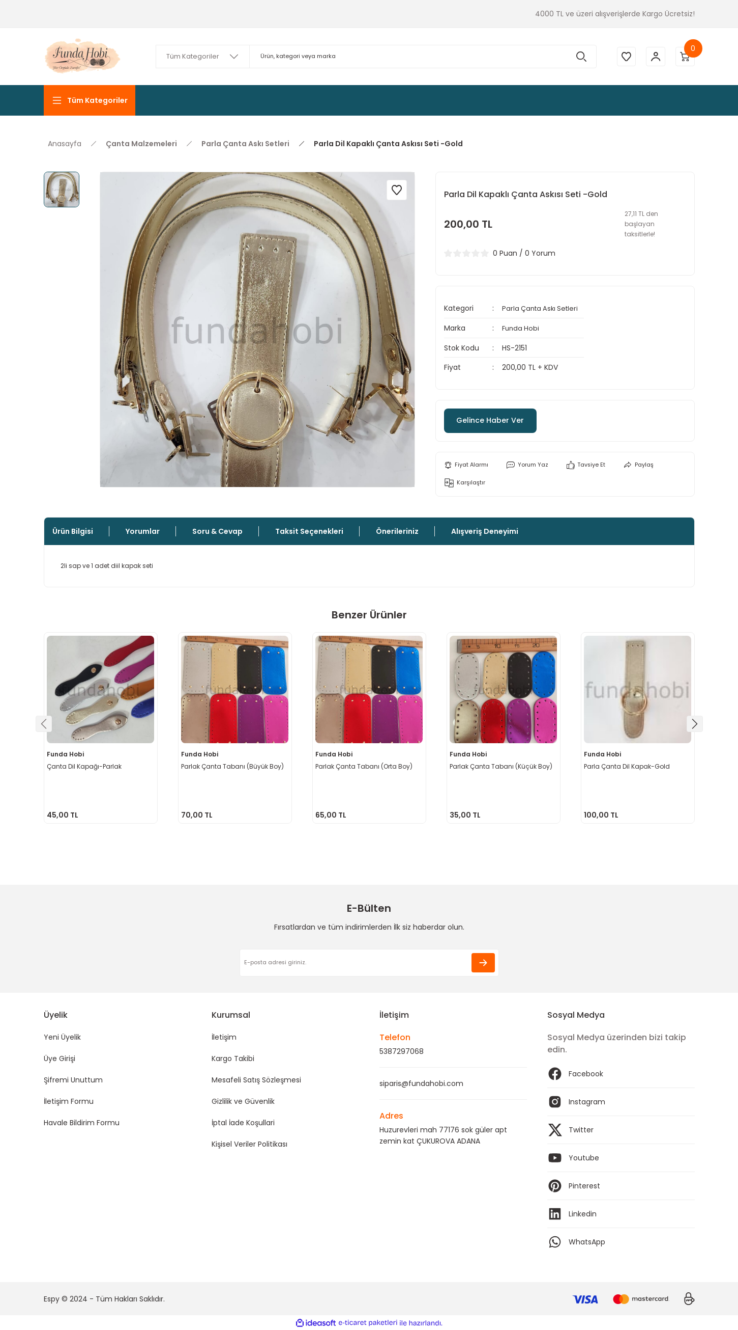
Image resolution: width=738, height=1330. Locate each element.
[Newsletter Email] (369, 962)
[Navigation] (89, 100)
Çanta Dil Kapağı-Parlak (85, 765)
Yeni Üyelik (62, 1037)
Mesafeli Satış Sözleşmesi (256, 1080)
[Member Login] (654, 56)
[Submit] (483, 962)
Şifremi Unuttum (73, 1080)
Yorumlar (143, 531)
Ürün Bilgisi (72, 531)
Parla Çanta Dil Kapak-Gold (628, 765)
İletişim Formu (69, 1101)
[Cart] (684, 56)
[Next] (695, 724)
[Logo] (83, 56)
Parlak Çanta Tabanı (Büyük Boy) (234, 765)
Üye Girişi (59, 1058)
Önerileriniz (397, 531)
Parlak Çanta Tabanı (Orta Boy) (365, 765)
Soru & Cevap (217, 531)
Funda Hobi (521, 327)
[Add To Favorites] (397, 190)
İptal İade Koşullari (243, 1123)
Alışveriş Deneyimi (484, 531)
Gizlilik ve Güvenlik (243, 1101)
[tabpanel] (101, 728)
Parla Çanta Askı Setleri (542, 308)
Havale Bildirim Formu (82, 1123)
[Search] (374, 56)
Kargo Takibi (233, 1058)
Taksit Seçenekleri (309, 531)
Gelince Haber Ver (501, 419)
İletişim (224, 1037)
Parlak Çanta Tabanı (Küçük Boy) (502, 765)
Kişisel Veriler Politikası (249, 1144)
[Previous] (44, 724)
